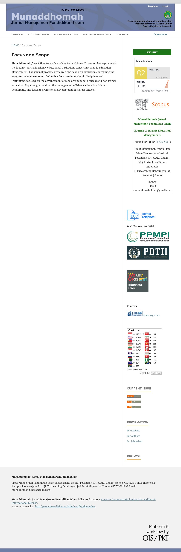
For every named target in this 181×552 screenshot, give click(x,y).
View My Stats (151, 315)
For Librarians (134, 441)
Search (160, 34)
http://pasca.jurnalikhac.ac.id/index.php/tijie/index (65, 506)
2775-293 (162, 142)
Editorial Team (38, 34)
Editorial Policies (96, 34)
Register (153, 6)
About (121, 34)
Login (165, 6)
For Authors (133, 435)
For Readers (133, 430)
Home (15, 45)
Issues (16, 34)
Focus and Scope (66, 34)
